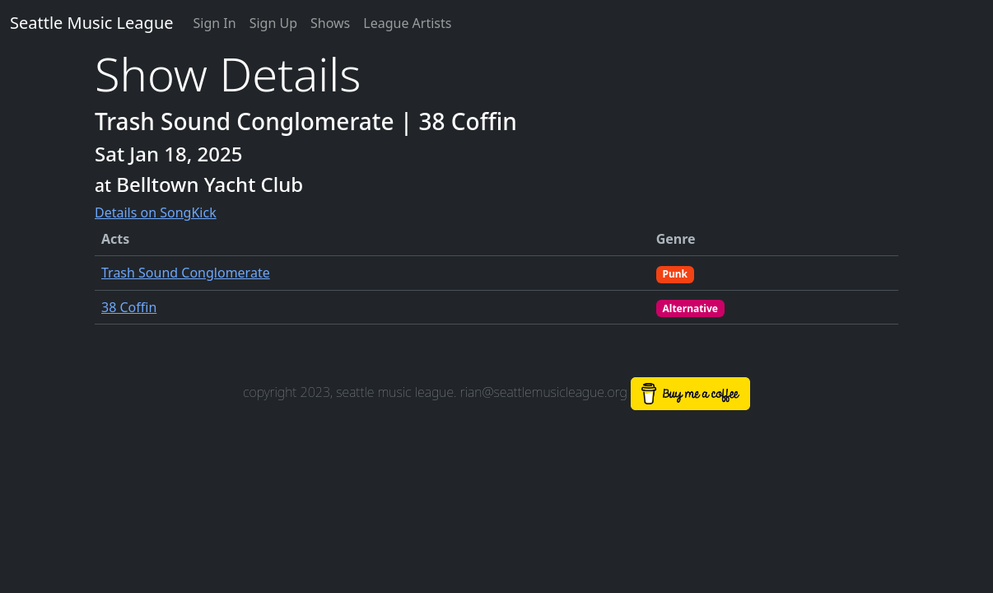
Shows (330, 23)
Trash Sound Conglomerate (185, 273)
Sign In (214, 23)
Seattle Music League (92, 23)
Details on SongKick (156, 212)
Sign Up (273, 23)
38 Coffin (128, 307)
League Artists (407, 23)
